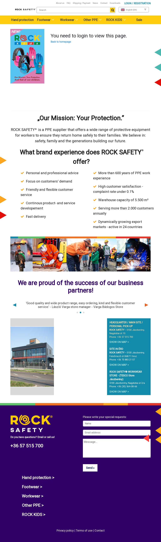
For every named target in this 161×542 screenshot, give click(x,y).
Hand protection (22, 20)
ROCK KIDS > (33, 514)
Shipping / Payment (81, 3)
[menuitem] (22, 20)
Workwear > (32, 496)
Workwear (67, 20)
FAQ (68, 3)
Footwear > (32, 487)
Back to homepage (61, 41)
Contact (103, 3)
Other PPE (90, 20)
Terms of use (84, 530)
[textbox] (72, 10)
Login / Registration (137, 3)
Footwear (43, 20)
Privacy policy (65, 530)
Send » (90, 467)
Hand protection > (38, 477)
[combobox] (75, 10)
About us (60, 3)
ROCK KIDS (114, 20)
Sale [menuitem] (139, 20)
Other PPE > (33, 505)
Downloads (115, 3)
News (95, 3)
